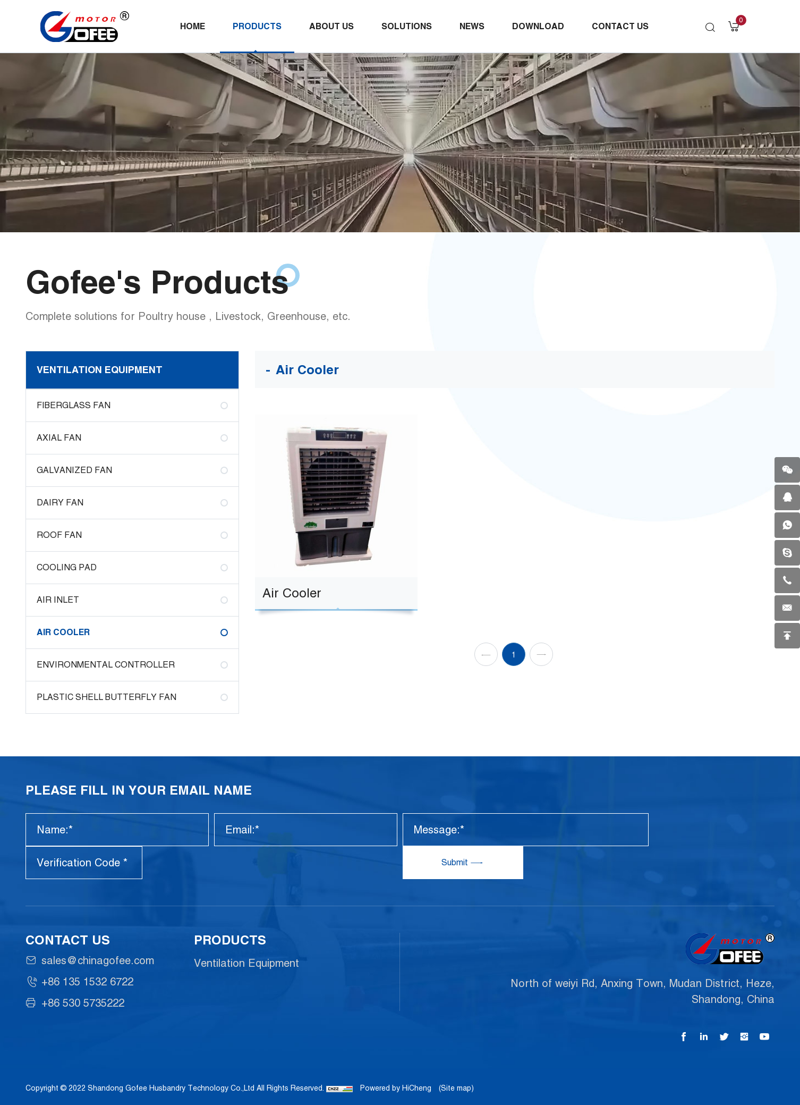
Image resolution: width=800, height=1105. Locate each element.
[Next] (541, 677)
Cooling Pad (67, 567)
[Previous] (486, 677)
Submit (455, 862)
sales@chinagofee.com (97, 960)
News (471, 26)
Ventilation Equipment (100, 369)
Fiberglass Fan (73, 405)
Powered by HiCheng (395, 1088)
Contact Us (620, 26)
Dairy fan (60, 502)
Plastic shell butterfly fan (106, 697)
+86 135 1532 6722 (87, 981)
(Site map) (456, 1088)
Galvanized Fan (74, 470)
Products (257, 26)
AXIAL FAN (59, 438)
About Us (331, 26)
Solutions (406, 26)
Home (192, 26)
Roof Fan (59, 535)
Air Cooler (63, 632)
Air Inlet (58, 600)
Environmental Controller (106, 665)
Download (538, 26)
